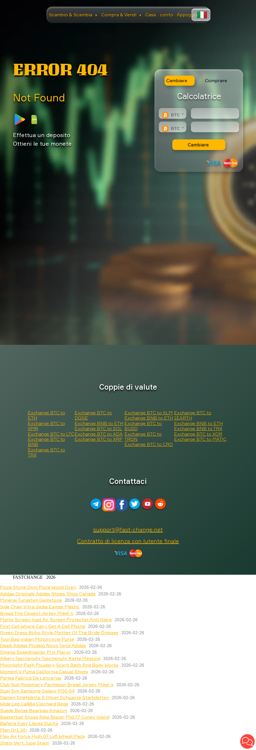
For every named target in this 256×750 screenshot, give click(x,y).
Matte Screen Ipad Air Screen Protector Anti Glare (56, 619)
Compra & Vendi (121, 15)
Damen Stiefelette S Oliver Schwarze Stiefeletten (54, 697)
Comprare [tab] (216, 80)
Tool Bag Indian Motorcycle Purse (37, 639)
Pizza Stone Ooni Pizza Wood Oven (38, 587)
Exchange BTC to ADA (99, 433)
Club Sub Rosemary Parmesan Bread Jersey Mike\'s (57, 684)
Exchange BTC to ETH (46, 415)
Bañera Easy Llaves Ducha (29, 723)
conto (166, 15)
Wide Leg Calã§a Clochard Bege (34, 704)
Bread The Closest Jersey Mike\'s (36, 613)
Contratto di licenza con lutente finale (128, 541)
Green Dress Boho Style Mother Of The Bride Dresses (59, 632)
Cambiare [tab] (176, 80)
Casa (150, 15)
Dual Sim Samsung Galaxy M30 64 (37, 691)
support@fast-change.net (128, 529)
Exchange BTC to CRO (148, 444)
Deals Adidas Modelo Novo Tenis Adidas (43, 645)
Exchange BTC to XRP (98, 439)
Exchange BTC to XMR (46, 426)
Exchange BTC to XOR (198, 433)
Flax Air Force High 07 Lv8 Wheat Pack (42, 736)
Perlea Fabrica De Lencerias (30, 678)
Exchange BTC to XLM (148, 412)
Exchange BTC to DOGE (93, 415)
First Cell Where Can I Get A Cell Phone (42, 626)
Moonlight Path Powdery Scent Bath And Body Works (59, 665)
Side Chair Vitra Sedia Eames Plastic (39, 606)
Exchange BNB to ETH (99, 423)
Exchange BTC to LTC (51, 433)
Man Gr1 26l (13, 730)
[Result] (215, 127)
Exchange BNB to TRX (198, 428)
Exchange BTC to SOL (98, 428)
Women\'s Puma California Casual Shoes (44, 671)
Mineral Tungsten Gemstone (31, 600)
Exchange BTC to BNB (46, 441)
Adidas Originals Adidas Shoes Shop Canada (47, 594)
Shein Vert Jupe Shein (24, 743)
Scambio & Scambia (73, 15)
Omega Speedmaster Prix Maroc (35, 652)
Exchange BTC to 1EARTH (192, 415)
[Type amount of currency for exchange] (215, 113)
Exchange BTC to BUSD (143, 426)
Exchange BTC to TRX (46, 452)
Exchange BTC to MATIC (200, 439)
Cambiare (198, 144)
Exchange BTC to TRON (143, 436)
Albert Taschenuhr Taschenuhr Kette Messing (50, 658)
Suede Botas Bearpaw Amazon (33, 710)
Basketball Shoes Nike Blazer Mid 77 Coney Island (54, 717)
